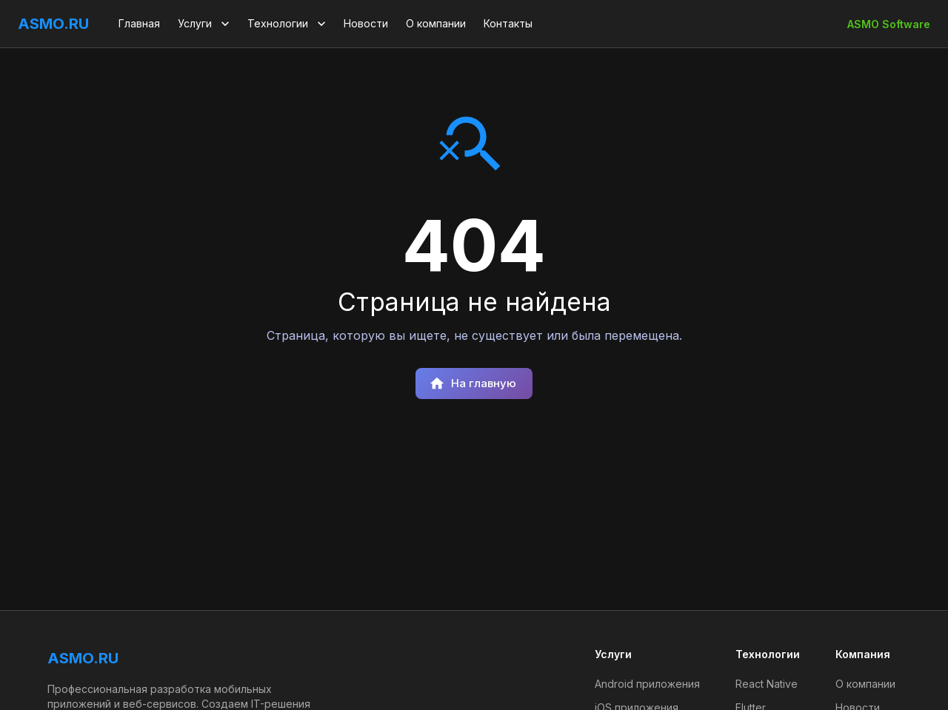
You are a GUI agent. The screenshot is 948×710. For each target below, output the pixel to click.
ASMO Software (888, 24)
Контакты (508, 23)
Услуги (205, 23)
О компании (436, 23)
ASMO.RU (53, 24)
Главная (139, 23)
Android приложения (647, 683)
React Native (766, 683)
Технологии (288, 23)
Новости (366, 23)
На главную (472, 383)
